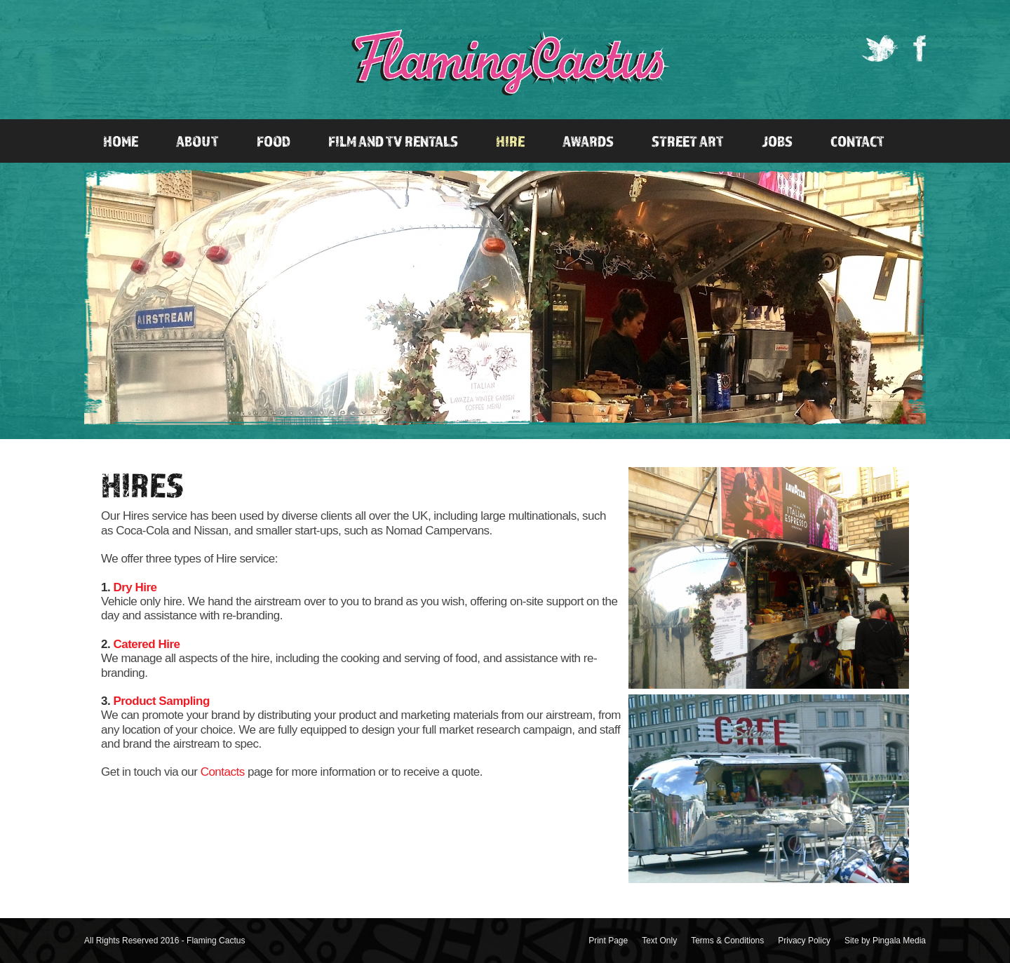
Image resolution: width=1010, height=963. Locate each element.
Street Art (688, 141)
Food (273, 141)
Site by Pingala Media (885, 940)
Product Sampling (161, 701)
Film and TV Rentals (393, 141)
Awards (588, 141)
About (197, 141)
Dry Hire (134, 587)
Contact (857, 141)
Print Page (608, 940)
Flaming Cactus (505, 63)
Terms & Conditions (727, 940)
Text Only (659, 940)
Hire (510, 141)
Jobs (777, 141)
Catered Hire (146, 644)
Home (120, 141)
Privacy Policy (804, 940)
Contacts (223, 772)
